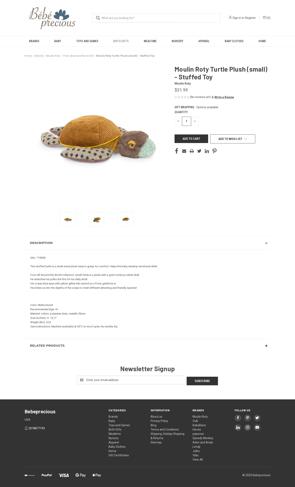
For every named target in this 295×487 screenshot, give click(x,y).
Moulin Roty (200, 415)
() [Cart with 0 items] (266, 17)
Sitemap (156, 441)
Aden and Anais (203, 441)
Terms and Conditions (165, 428)
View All (198, 458)
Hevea (197, 428)
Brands (34, 41)
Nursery (177, 41)
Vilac (196, 454)
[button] (222, 97)
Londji (196, 445)
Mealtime (150, 41)
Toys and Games (87, 41)
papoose (198, 432)
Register (250, 17)
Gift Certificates (119, 454)
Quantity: (181, 112)
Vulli (195, 420)
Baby (57, 41)
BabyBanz (199, 424)
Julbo (196, 450)
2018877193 (36, 427)
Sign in (237, 17)
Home (262, 41)
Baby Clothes (234, 41)
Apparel (204, 41)
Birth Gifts (121, 41)
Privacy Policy (159, 420)
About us (156, 415)
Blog (153, 424)
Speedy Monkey (203, 437)
